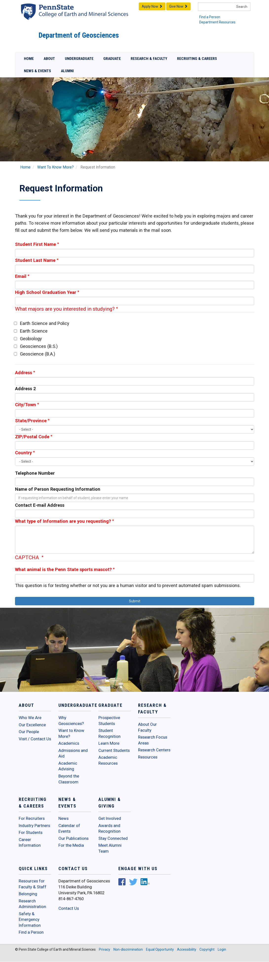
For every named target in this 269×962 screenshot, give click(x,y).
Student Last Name (35, 260)
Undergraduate (79, 58)
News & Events (37, 71)
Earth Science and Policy (44, 323)
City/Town (25, 404)
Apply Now (152, 6)
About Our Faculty (147, 727)
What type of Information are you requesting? (63, 521)
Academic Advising (67, 766)
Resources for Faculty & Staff (32, 883)
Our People (29, 731)
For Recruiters (32, 818)
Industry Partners (34, 825)
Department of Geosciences (78, 35)
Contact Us (68, 908)
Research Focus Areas (152, 740)
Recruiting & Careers (197, 58)
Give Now (178, 6)
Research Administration (32, 903)
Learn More (108, 743)
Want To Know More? (55, 167)
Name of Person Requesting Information (57, 489)
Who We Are (30, 717)
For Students (30, 832)
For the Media (71, 845)
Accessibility (186, 949)
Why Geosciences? (71, 720)
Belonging (28, 893)
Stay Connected (113, 838)
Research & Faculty (149, 58)
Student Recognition (109, 733)
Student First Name (35, 244)
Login (222, 949)
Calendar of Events (69, 828)
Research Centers (154, 749)
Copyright (207, 949)
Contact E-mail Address (39, 505)
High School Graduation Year (45, 292)
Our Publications (73, 838)
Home (29, 58)
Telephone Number (35, 473)
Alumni (67, 71)
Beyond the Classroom (68, 779)
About (49, 58)
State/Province (31, 420)
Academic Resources (108, 760)
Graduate (112, 58)
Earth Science (34, 331)
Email (20, 276)
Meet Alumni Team (110, 848)
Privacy (104, 949)
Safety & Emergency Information (30, 919)
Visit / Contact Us (35, 738)
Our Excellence (32, 724)
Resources (147, 757)
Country (23, 452)
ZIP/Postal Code (32, 436)
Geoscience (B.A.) (37, 353)
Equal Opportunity (160, 949)
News (63, 818)
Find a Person (209, 17)
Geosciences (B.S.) (39, 346)
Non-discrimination (128, 949)
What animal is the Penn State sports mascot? (63, 569)
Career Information (30, 842)
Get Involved (109, 818)
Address (23, 372)
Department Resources (217, 22)
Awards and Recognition (109, 828)
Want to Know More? (71, 733)
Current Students (114, 750)
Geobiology (31, 338)
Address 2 (25, 388)
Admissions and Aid (73, 753)
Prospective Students (109, 720)
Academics (68, 743)
